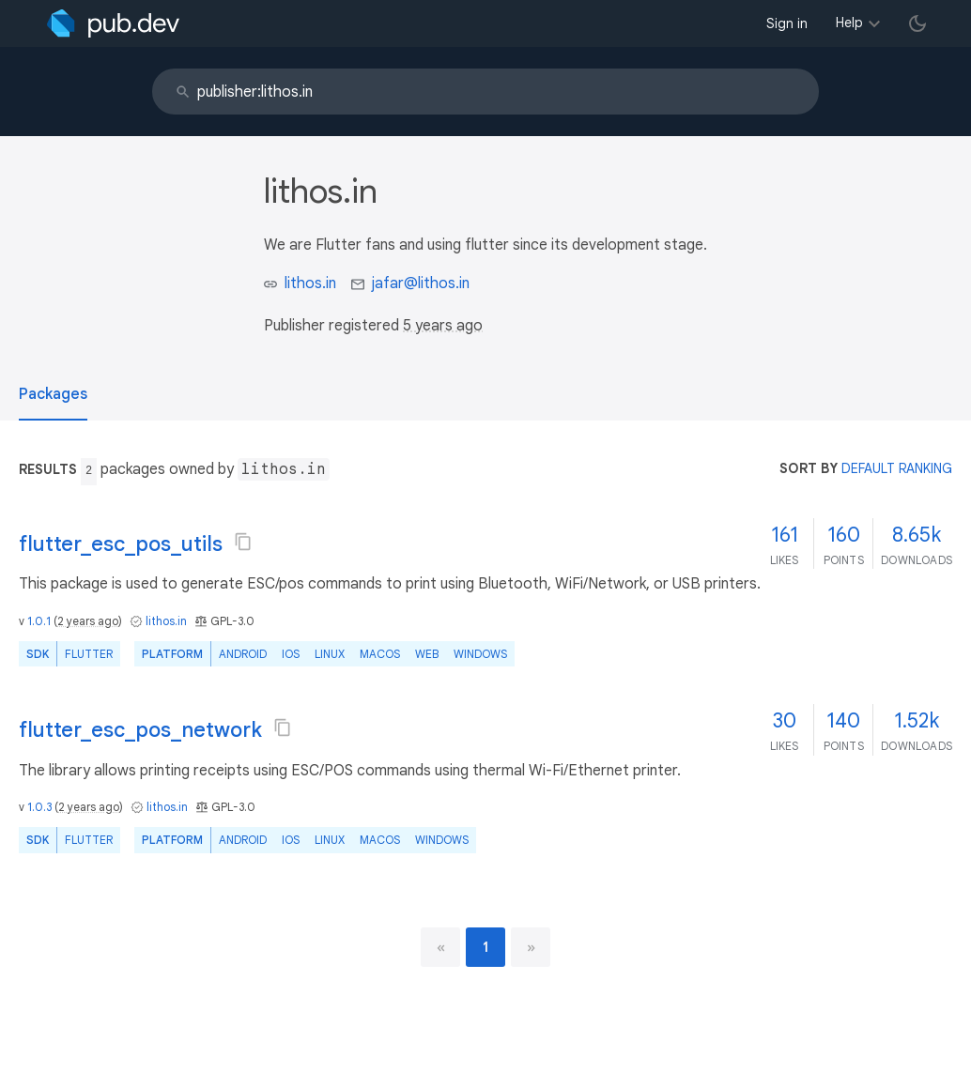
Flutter (89, 654)
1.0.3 (39, 807)
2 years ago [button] (87, 621)
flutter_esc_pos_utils (121, 544)
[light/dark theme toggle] (917, 23)
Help (849, 22)
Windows (480, 654)
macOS (380, 654)
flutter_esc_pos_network (140, 730)
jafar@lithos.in (421, 283)
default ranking (896, 468)
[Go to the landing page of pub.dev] (113, 23)
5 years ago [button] (443, 325)
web (427, 654)
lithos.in (310, 283)
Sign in (787, 23)
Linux (330, 654)
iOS (291, 654)
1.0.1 (39, 621)
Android (243, 654)
